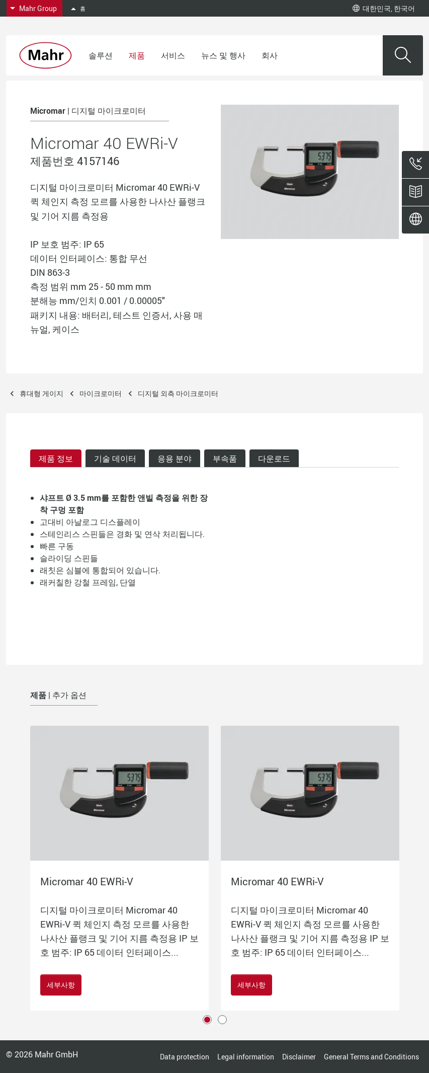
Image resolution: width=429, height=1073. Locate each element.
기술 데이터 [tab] (115, 458)
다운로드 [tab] (274, 458)
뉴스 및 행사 (223, 55)
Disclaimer (299, 1056)
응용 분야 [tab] (174, 458)
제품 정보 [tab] (56, 458)
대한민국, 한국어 (384, 8)
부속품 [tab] (225, 458)
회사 (270, 55)
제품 (137, 55)
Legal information (245, 1056)
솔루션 (101, 55)
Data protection (184, 1056)
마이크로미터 (100, 393)
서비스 (173, 55)
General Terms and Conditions (371, 1056)
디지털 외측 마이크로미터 (178, 393)
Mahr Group (38, 8)
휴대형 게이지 (41, 393)
